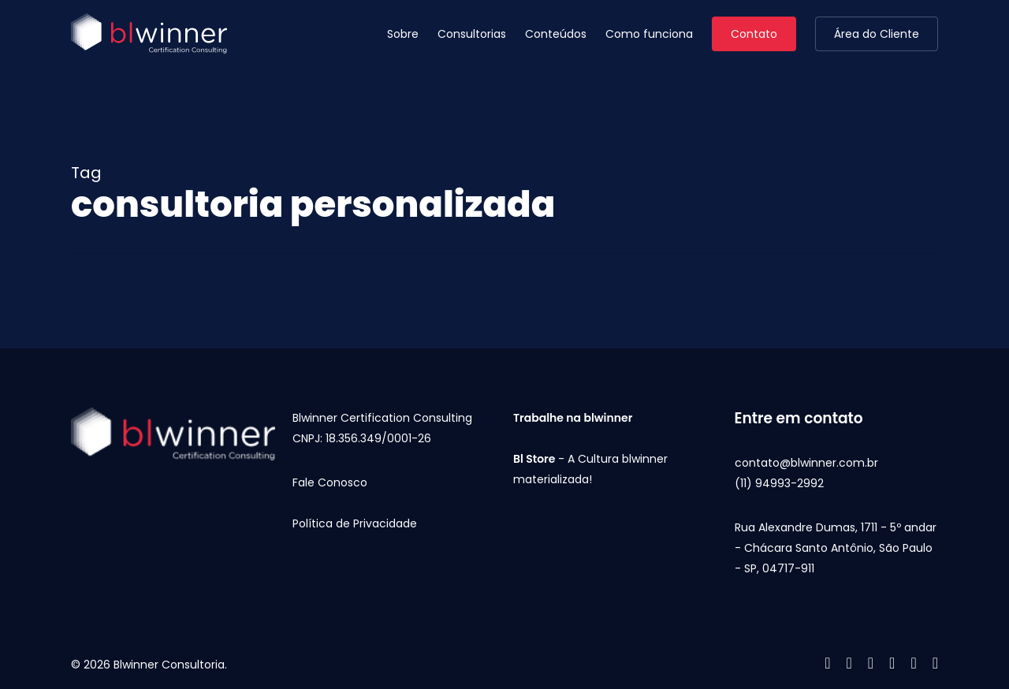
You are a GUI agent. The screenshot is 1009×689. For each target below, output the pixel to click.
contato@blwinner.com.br (806, 463)
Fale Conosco (329, 482)
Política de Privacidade (354, 523)
